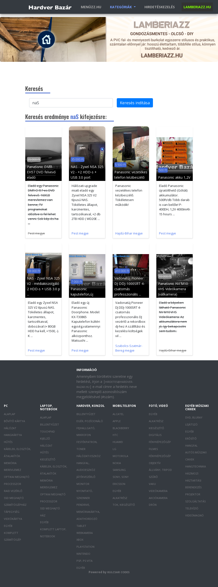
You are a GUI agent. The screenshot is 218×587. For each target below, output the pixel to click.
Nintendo (83, 553)
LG (114, 449)
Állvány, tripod (160, 470)
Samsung (119, 470)
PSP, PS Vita (84, 561)
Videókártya (13, 519)
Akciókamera (158, 498)
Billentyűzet (49, 424)
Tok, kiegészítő (124, 505)
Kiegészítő (47, 459)
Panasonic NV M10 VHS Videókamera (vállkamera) (173, 289)
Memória (10, 463)
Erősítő (191, 438)
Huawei (118, 442)
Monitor (82, 484)
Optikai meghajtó (16, 477)
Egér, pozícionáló (89, 421)
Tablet (81, 526)
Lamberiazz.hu (197, 7)
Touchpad (47, 431)
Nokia (117, 463)
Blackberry (121, 428)
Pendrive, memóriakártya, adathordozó (88, 512)
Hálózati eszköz (88, 456)
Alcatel (118, 414)
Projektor (192, 494)
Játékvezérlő (85, 477)
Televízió (191, 508)
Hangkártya (13, 435)
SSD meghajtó (14, 498)
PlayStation (85, 546)
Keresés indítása (135, 102)
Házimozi (191, 473)
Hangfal (191, 445)
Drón (153, 505)
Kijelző (45, 438)
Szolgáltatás (195, 501)
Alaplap (9, 414)
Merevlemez (12, 470)
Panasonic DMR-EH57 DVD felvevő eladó (41, 172)
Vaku (152, 484)
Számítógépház (15, 505)
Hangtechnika (195, 466)
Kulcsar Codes (118, 572)
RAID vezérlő (13, 491)
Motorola (120, 456)
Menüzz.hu (91, 7)
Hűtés (8, 442)
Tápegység (11, 512)
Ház (42, 515)
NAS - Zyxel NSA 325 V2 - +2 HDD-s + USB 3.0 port (87, 172)
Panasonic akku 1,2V (174, 177)
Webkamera (84, 533)
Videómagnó (194, 515)
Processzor (12, 484)
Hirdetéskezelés (159, 7)
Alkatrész (120, 498)
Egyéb (8, 526)
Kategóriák (121, 7)
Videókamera (158, 491)
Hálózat (10, 428)
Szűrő (153, 477)
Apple (117, 421)
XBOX (79, 539)
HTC (115, 435)
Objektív (155, 463)
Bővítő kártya (14, 421)
